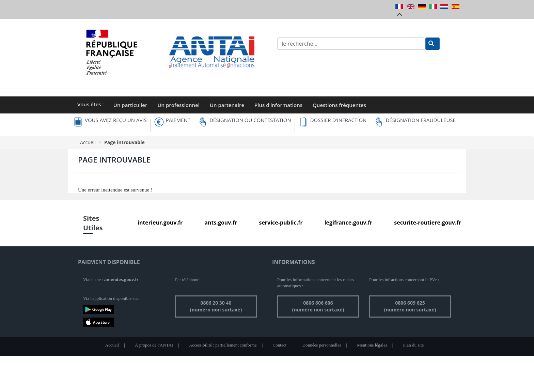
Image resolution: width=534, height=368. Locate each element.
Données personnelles (321, 345)
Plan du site (413, 345)
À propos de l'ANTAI (154, 345)
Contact (279, 345)
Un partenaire (227, 105)
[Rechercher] (432, 43)
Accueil (88, 142)
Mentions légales (372, 345)
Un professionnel (178, 105)
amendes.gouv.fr (121, 279)
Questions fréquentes (339, 105)
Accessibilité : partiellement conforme (223, 345)
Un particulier (130, 105)
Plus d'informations (278, 105)
